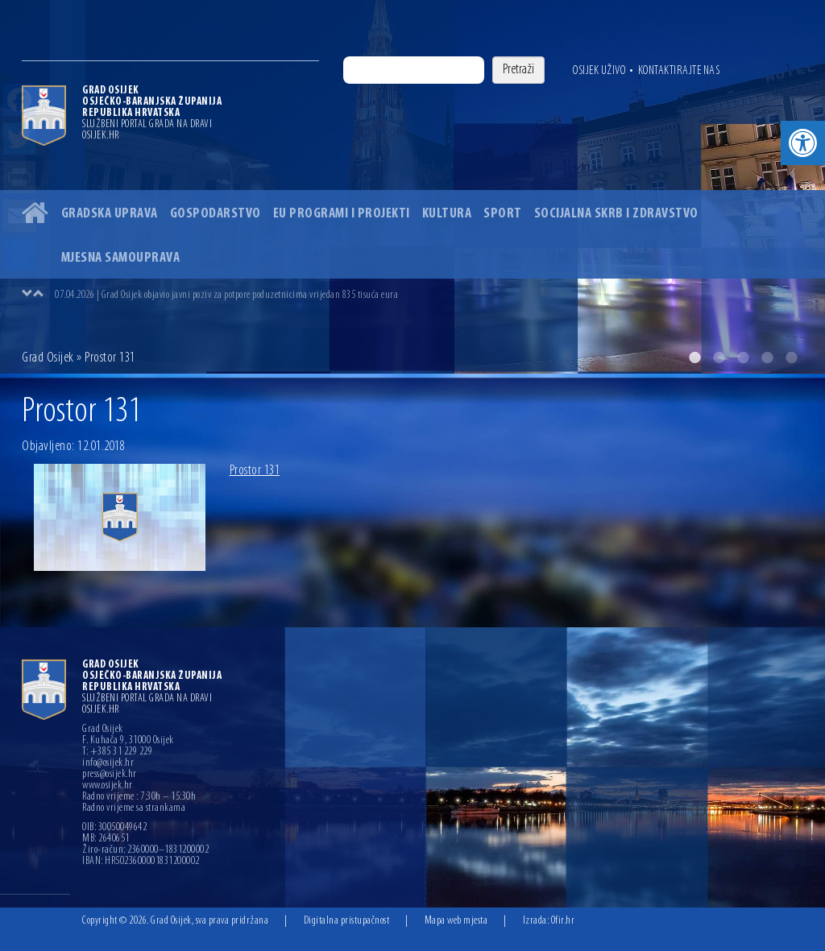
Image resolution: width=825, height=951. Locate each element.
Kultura (447, 213)
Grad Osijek (49, 358)
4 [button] (767, 357)
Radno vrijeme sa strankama (133, 808)
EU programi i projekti (341, 213)
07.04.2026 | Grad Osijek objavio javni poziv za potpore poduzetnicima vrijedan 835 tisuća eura (226, 295)
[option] (412, 187)
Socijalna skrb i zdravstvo (616, 213)
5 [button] (791, 357)
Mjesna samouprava (120, 258)
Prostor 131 (255, 470)
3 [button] (743, 357)
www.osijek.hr (107, 786)
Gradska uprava (109, 213)
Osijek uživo (599, 70)
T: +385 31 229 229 (117, 752)
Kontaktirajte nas (679, 70)
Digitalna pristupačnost (347, 921)
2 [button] (719, 357)
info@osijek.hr (108, 763)
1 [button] (694, 357)
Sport (502, 213)
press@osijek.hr (109, 774)
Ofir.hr (563, 921)
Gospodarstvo (215, 213)
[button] (803, 143)
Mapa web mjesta (456, 921)
